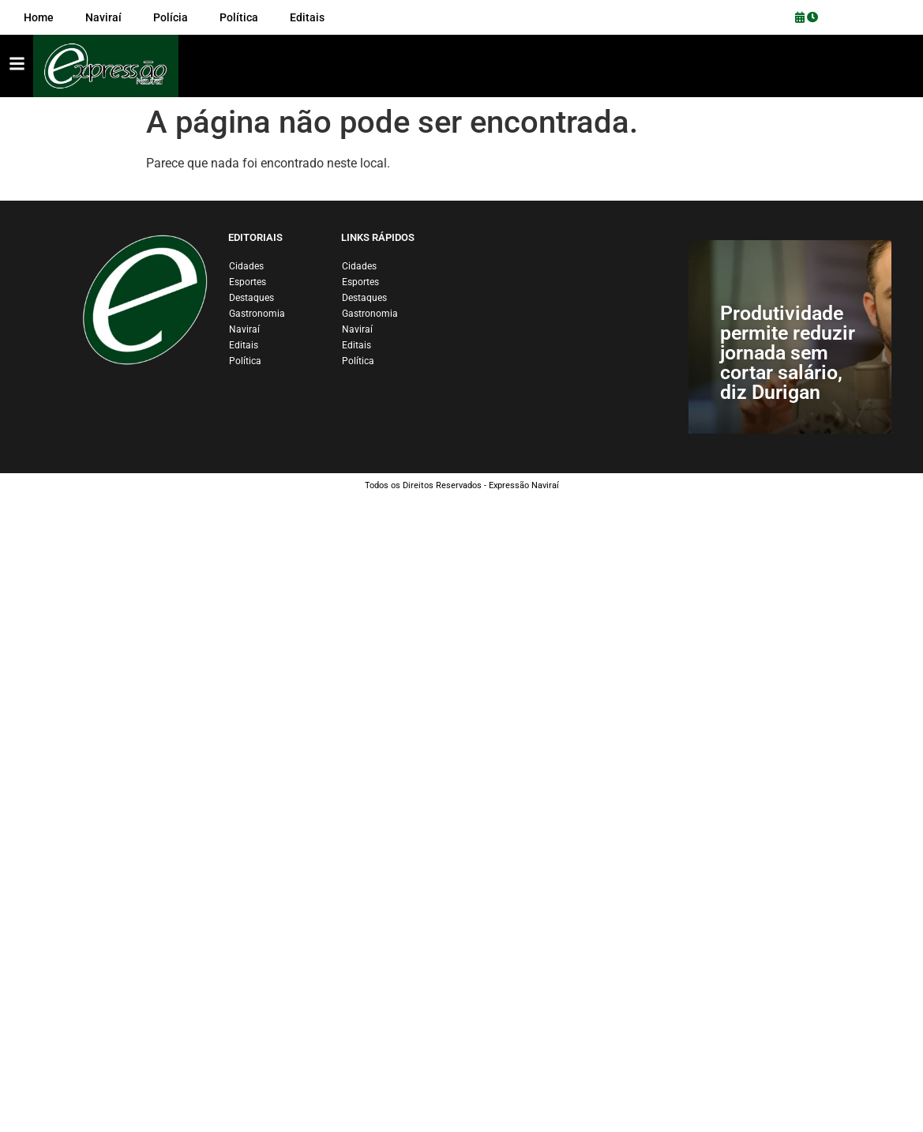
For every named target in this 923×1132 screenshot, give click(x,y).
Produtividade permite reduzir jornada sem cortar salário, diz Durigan (787, 353)
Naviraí (244, 329)
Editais (243, 345)
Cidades (246, 266)
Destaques (251, 297)
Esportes (247, 282)
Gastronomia (257, 313)
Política (245, 361)
